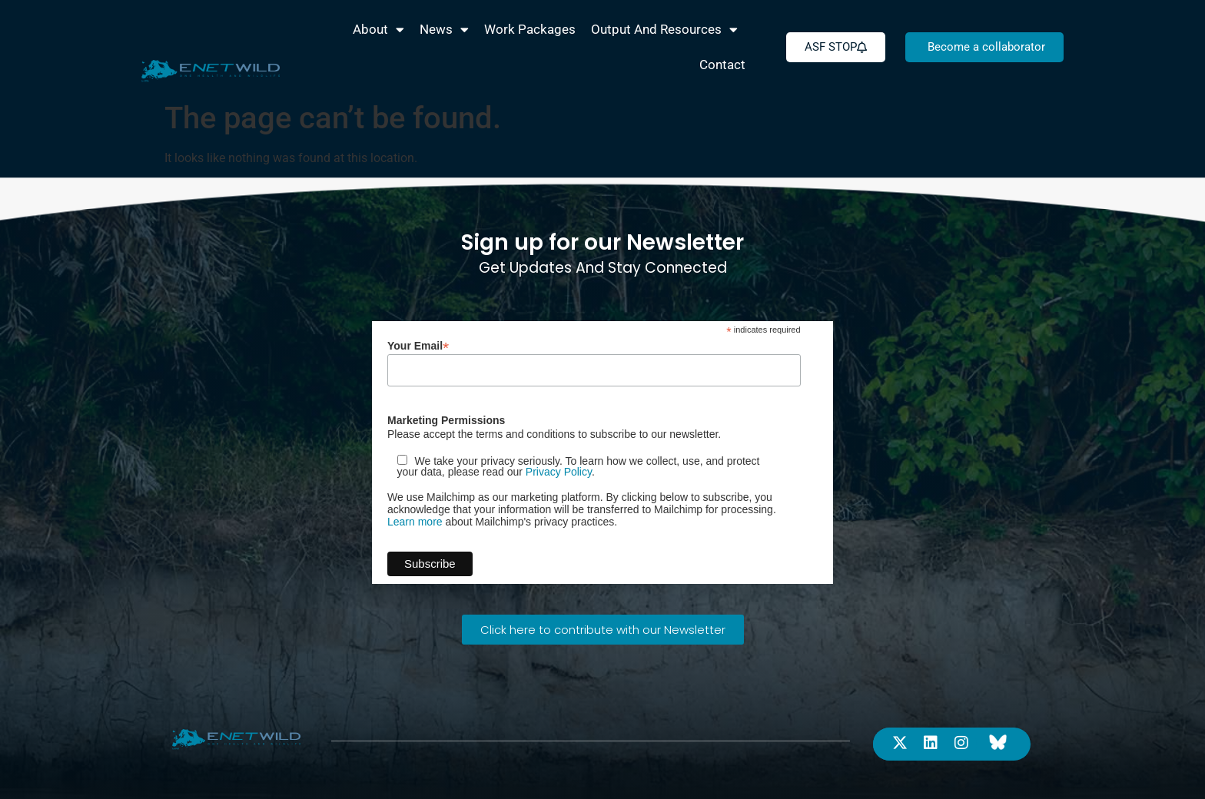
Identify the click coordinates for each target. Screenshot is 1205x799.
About (378, 29)
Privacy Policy (559, 472)
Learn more (415, 522)
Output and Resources (664, 29)
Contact (722, 64)
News (444, 29)
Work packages (530, 29)
